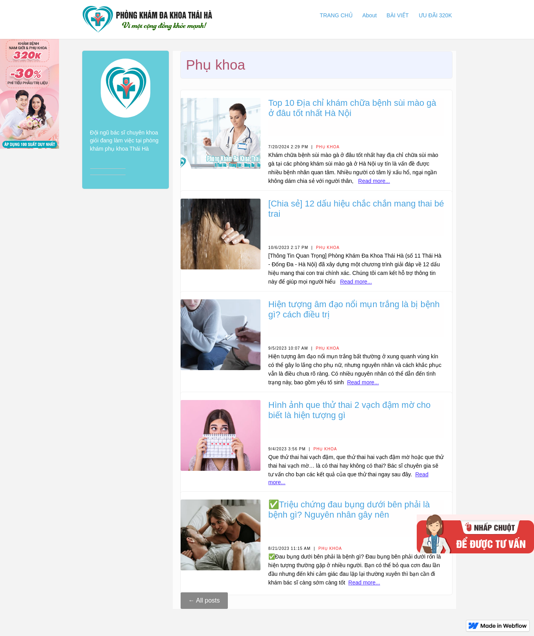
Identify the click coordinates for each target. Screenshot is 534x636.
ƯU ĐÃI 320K (435, 15)
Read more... (374, 181)
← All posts (204, 600)
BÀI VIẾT (397, 15)
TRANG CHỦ (336, 15)
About (369, 15)
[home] (147, 19)
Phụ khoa (328, 147)
